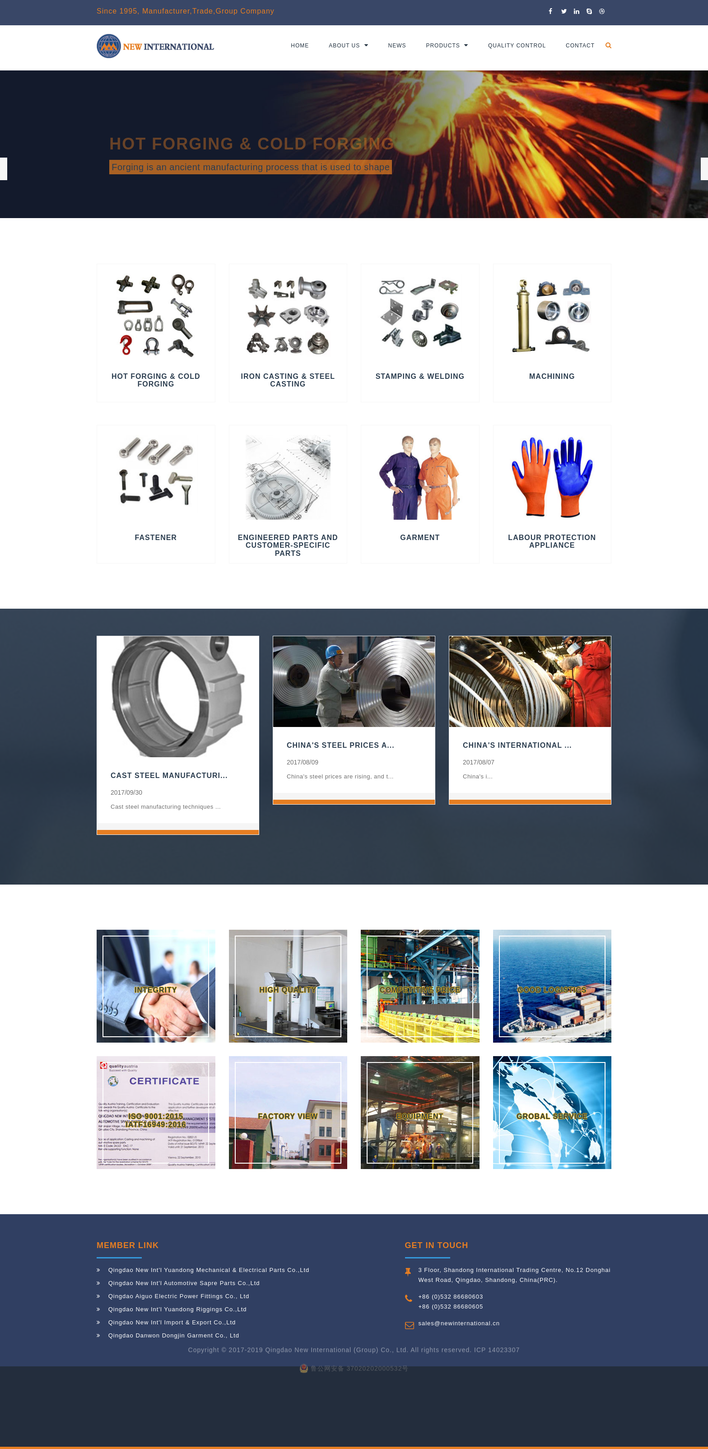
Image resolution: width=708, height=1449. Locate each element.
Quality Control (517, 45)
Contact (580, 45)
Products (447, 45)
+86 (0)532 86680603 (451, 1296)
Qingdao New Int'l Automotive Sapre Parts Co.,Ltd (184, 1283)
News (397, 45)
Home (300, 45)
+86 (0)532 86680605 (451, 1306)
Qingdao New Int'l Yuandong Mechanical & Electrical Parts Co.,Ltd (209, 1270)
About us (348, 45)
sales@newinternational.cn (459, 1323)
